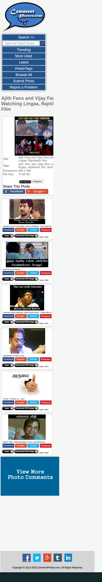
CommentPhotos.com (48, 567)
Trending (23, 50)
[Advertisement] (47, 523)
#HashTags (23, 68)
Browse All (23, 75)
